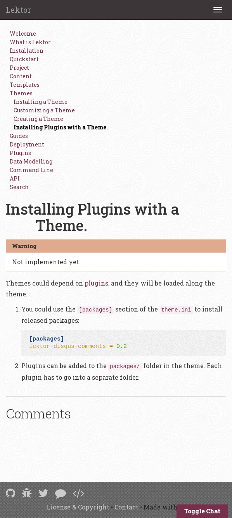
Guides (19, 135)
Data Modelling (31, 161)
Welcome (23, 33)
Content (21, 76)
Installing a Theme (41, 101)
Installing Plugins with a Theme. (61, 127)
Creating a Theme (38, 118)
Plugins (20, 153)
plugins (96, 283)
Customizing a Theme (44, 110)
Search (19, 187)
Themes (21, 93)
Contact (126, 507)
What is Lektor (30, 42)
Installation (26, 50)
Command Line (31, 170)
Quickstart (24, 59)
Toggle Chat (202, 511)
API (15, 178)
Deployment (27, 144)
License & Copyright (78, 507)
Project (19, 67)
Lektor (18, 10)
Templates (25, 84)
